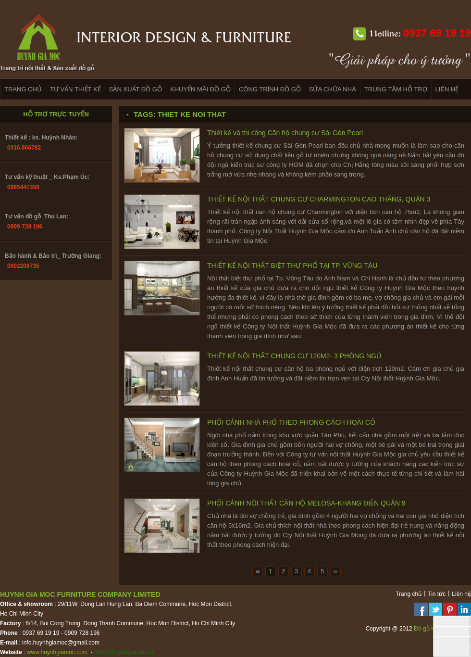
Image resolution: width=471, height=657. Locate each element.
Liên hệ (461, 594)
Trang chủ (408, 594)
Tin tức (437, 594)
